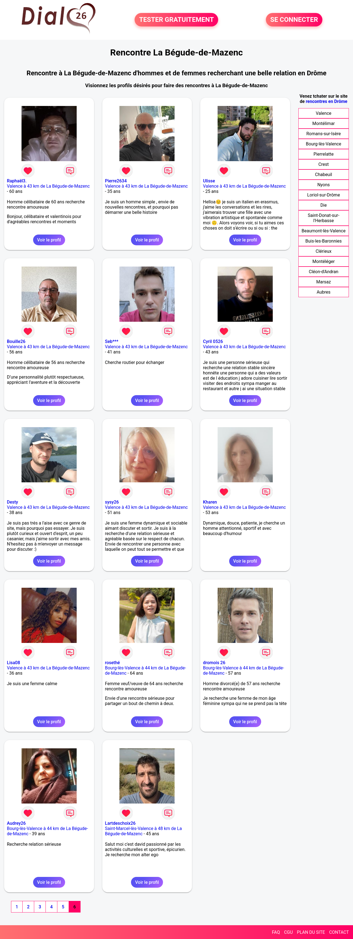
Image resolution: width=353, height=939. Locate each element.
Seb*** (112, 341)
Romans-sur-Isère (323, 133)
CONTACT (339, 932)
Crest (323, 164)
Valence (323, 113)
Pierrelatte (324, 154)
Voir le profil (49, 240)
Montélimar (323, 123)
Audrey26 (16, 823)
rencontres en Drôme (326, 101)
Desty (12, 502)
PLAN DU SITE (311, 932)
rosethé (112, 662)
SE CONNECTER (294, 20)
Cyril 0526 (213, 341)
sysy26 (112, 502)
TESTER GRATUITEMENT (176, 20)
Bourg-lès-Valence (323, 144)
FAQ (276, 932)
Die (323, 205)
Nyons (323, 184)
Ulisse (209, 180)
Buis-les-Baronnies (323, 241)
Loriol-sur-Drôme (323, 195)
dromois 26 (214, 662)
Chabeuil (323, 174)
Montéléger (323, 261)
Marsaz (323, 281)
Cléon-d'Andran (323, 271)
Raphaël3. (16, 180)
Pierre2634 (116, 180)
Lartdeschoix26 (120, 823)
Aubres (323, 292)
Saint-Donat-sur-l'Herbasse (323, 218)
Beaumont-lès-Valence (324, 230)
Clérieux (323, 251)
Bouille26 (16, 341)
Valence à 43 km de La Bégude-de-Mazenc (48, 186)
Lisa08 (13, 662)
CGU (288, 932)
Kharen (210, 502)
